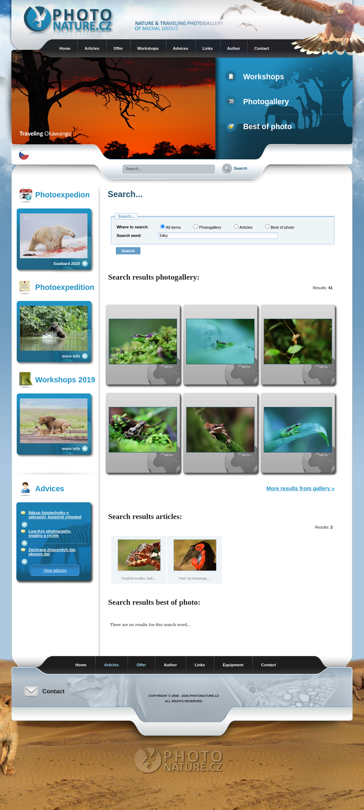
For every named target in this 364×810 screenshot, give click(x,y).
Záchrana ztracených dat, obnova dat (52, 551)
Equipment (233, 665)
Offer (118, 48)
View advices (54, 570)
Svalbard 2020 (66, 263)
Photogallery (258, 101)
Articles (92, 48)
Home (64, 48)
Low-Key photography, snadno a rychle (49, 533)
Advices (180, 48)
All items (170, 226)
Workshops (148, 48)
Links (208, 48)
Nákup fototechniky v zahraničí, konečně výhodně (54, 514)
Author (233, 48)
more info (71, 356)
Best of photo (260, 126)
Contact (261, 48)
